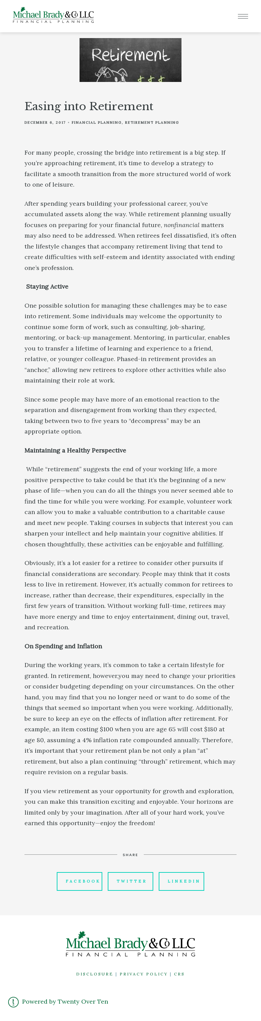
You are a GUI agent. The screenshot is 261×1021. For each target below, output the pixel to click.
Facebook (83, 881)
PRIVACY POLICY (144, 973)
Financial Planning (97, 122)
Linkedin (184, 881)
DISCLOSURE (95, 973)
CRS (179, 973)
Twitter (132, 881)
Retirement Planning (152, 122)
